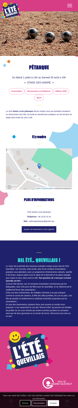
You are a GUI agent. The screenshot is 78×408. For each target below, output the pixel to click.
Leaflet (37, 188)
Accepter (53, 403)
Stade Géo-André (39, 82)
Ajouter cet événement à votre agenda (39, 229)
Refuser (25, 403)
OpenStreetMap (47, 188)
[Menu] (68, 5)
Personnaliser (39, 403)
